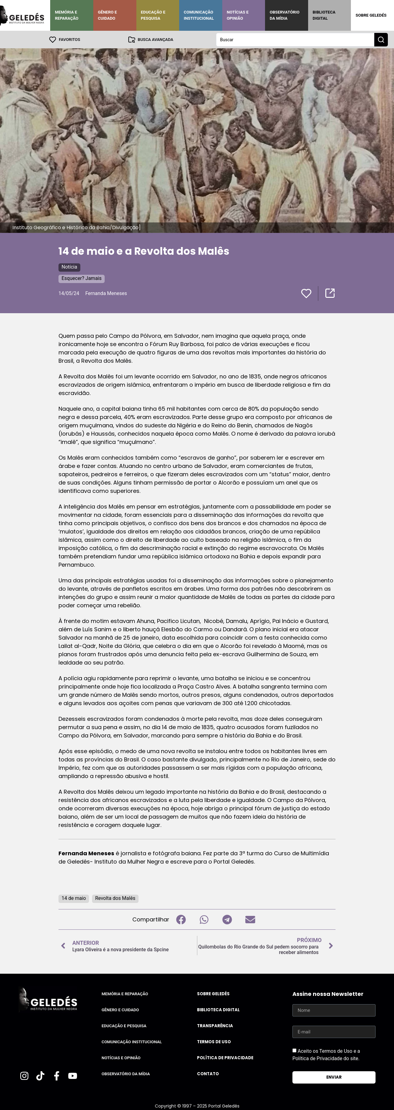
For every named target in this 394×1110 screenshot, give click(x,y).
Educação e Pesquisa (153, 15)
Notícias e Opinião (238, 15)
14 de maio (74, 898)
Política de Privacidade (225, 1057)
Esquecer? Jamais (82, 278)
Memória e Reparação (66, 15)
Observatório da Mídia (285, 15)
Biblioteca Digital (324, 15)
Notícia (69, 267)
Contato (208, 1073)
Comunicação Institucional (199, 15)
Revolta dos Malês (115, 898)
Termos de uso (214, 1041)
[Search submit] (381, 39)
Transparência (215, 1025)
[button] (180, 919)
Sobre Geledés (371, 15)
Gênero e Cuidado (107, 15)
